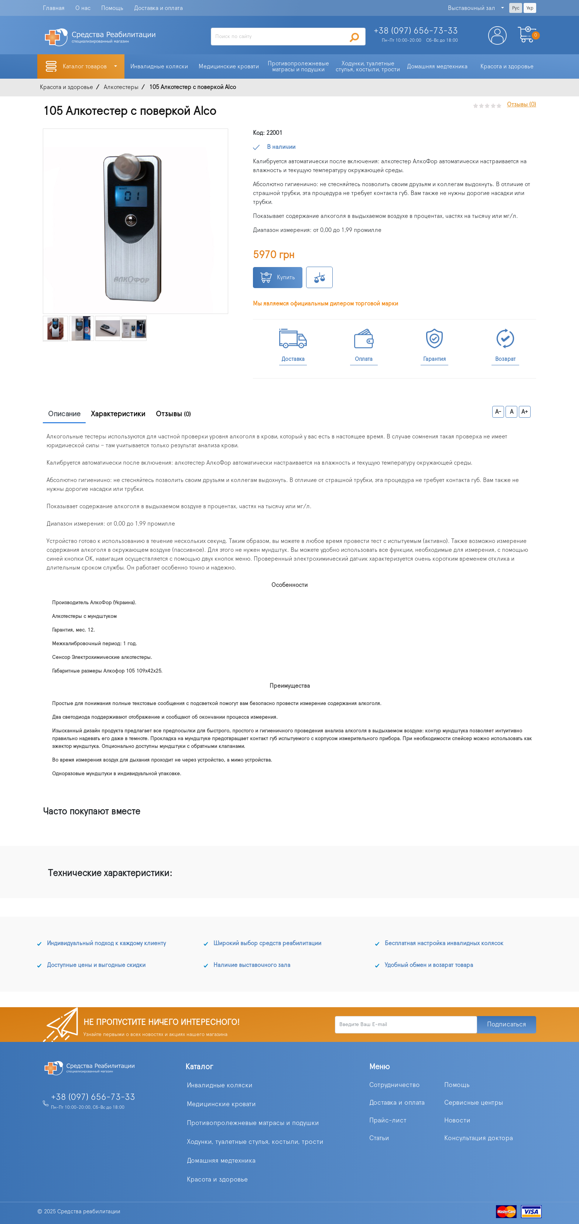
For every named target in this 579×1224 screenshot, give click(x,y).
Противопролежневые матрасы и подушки (253, 1123)
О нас (82, 8)
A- (498, 412)
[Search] (288, 36)
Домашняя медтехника (221, 1161)
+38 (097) (416, 31)
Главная (54, 8)
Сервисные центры (473, 1103)
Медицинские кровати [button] (229, 66)
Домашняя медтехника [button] (437, 66)
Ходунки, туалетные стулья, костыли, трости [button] (368, 66)
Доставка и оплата (158, 8)
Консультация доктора (478, 1138)
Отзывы (173, 414)
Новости (457, 1120)
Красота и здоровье (217, 1179)
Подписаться (506, 1024)
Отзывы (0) (521, 104)
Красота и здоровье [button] (507, 66)
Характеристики (118, 414)
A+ (524, 412)
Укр (530, 8)
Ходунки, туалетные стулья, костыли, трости (255, 1142)
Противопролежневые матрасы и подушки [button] (299, 66)
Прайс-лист (388, 1120)
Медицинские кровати (221, 1104)
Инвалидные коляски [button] (159, 66)
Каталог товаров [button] (85, 66)
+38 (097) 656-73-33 (93, 1097)
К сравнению (319, 277)
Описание (64, 414)
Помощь (112, 8)
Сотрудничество (394, 1085)
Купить (277, 277)
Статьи (379, 1138)
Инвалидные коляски (220, 1085)
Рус (515, 8)
